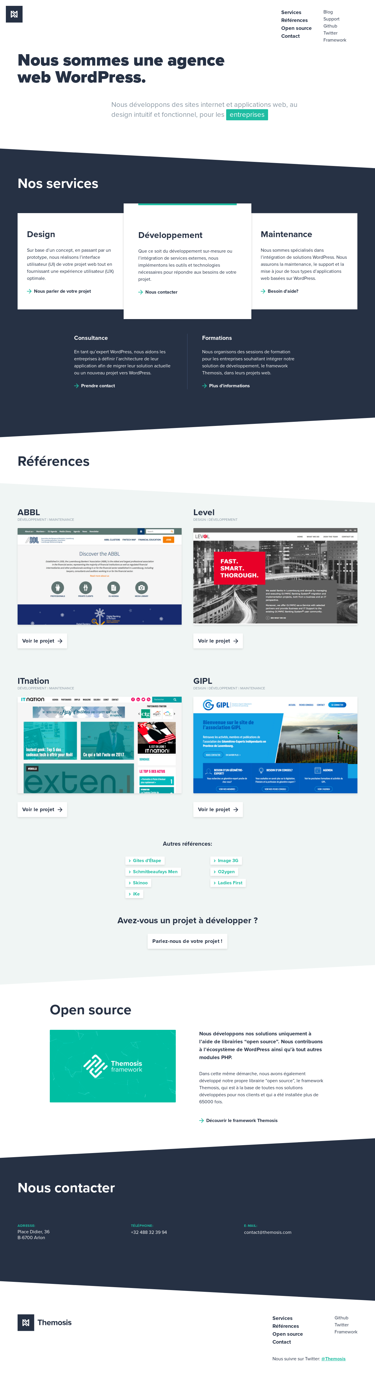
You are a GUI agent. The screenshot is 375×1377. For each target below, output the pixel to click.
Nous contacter (158, 292)
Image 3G (226, 861)
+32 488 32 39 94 (149, 1232)
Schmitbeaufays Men (153, 872)
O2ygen (224, 872)
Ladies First (228, 883)
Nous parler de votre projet (59, 291)
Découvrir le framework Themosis (238, 1120)
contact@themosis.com (268, 1232)
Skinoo (138, 883)
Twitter (330, 33)
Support (331, 19)
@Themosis (333, 1359)
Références (294, 20)
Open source (296, 28)
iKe (134, 894)
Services (291, 12)
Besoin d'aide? (279, 291)
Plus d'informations (226, 386)
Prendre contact (94, 386)
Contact (290, 36)
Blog (328, 12)
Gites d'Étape (145, 861)
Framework (334, 40)
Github (330, 26)
